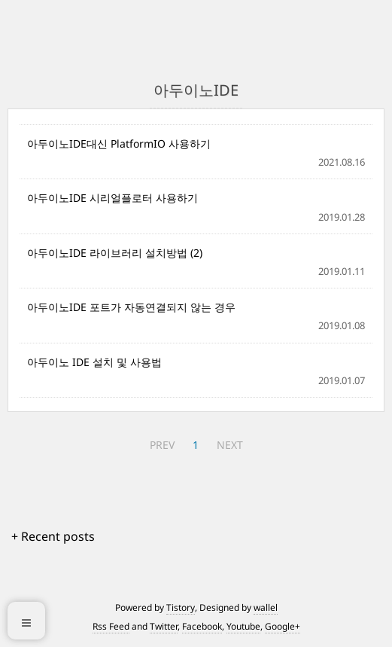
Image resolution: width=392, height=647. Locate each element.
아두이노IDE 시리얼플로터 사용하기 (112, 198)
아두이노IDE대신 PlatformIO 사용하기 (119, 143)
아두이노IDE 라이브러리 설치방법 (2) (114, 253)
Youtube (243, 626)
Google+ (282, 626)
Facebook (202, 626)
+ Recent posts (53, 536)
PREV (162, 445)
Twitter (164, 626)
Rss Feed (111, 626)
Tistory (180, 607)
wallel (266, 607)
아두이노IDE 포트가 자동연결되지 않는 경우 (131, 307)
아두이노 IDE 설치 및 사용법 (94, 362)
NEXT (230, 445)
